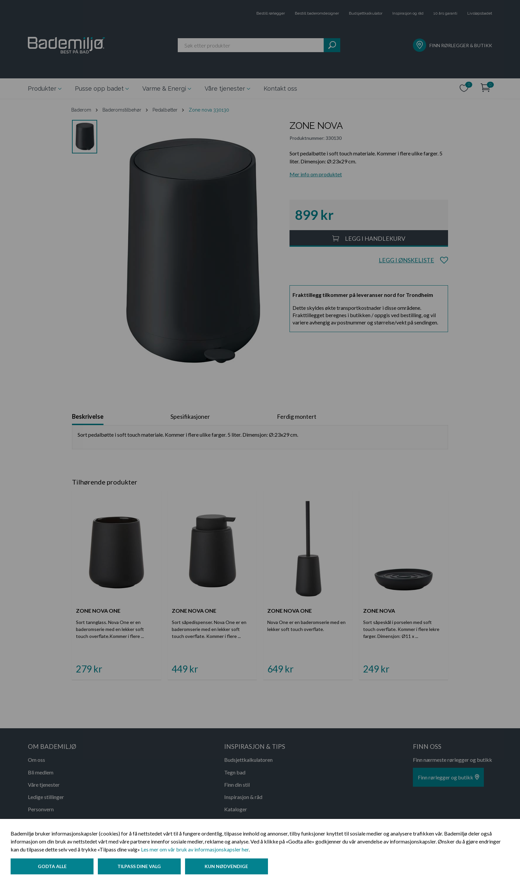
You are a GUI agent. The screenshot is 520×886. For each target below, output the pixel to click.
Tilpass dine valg (140, 867)
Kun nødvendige (228, 867)
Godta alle (52, 867)
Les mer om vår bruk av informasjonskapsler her (195, 850)
